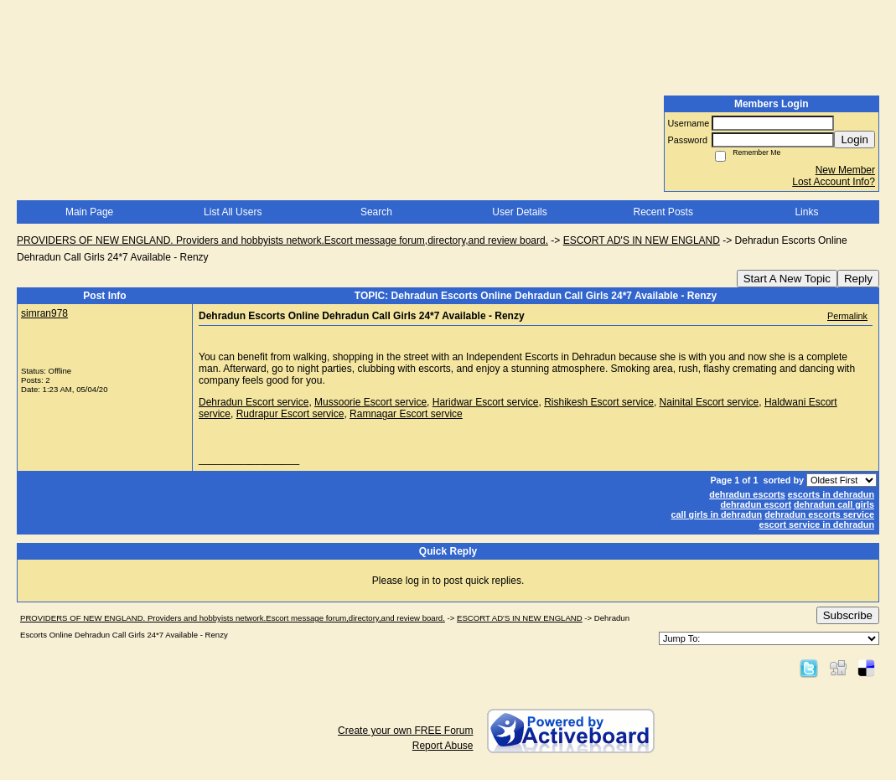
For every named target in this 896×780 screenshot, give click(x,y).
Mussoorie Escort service (370, 402)
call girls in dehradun (717, 514)
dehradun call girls (834, 504)
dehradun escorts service (819, 514)
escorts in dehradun (831, 494)
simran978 (44, 313)
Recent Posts (663, 212)
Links (806, 212)
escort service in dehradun (816, 524)
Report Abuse (443, 746)
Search (376, 212)
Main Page (89, 212)
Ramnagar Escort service (406, 414)
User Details (519, 212)
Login (854, 139)
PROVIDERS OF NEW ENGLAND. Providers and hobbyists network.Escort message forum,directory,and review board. (282, 240)
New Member (845, 170)
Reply (858, 278)
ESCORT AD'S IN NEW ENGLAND (641, 240)
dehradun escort (755, 504)
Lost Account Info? (833, 182)
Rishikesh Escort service (599, 402)
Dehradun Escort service (253, 402)
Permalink (847, 316)
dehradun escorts (747, 494)
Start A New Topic (787, 278)
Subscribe (848, 615)
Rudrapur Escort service (290, 414)
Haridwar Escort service (485, 402)
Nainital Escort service (709, 402)
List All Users (233, 212)
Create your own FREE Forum (405, 730)
